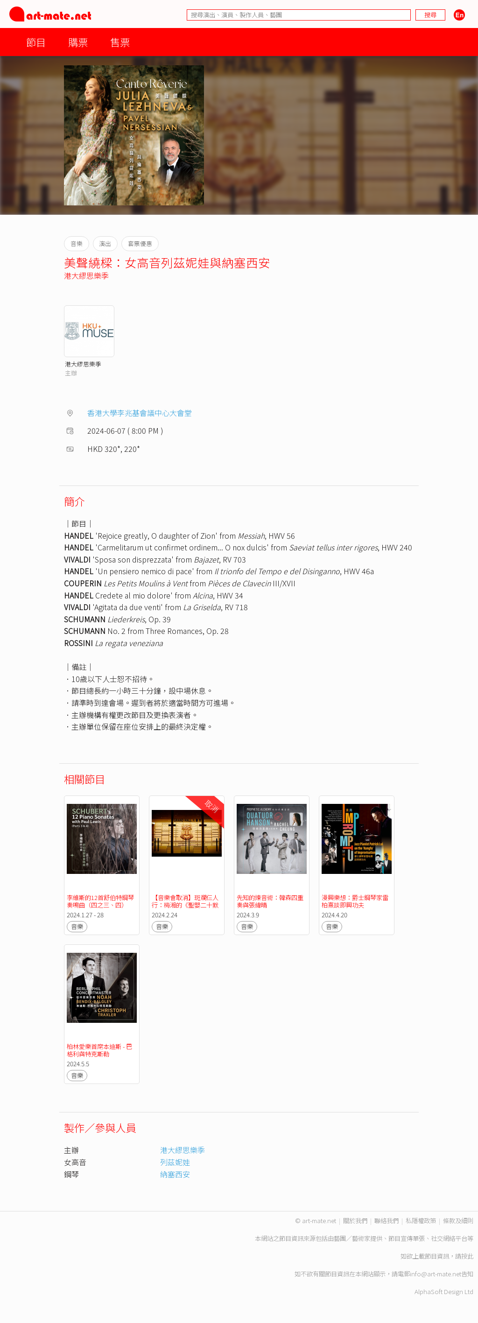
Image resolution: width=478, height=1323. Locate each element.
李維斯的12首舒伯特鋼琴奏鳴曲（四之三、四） (100, 901)
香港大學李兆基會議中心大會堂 (139, 412)
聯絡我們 (386, 1220)
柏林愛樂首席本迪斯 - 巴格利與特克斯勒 (99, 1050)
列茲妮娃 (175, 1162)
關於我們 (355, 1220)
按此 (467, 1256)
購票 (78, 42)
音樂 (77, 926)
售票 (120, 42)
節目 (36, 42)
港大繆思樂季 (86, 275)
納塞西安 (175, 1174)
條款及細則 (458, 1220)
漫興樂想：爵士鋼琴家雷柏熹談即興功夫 (355, 901)
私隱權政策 (421, 1220)
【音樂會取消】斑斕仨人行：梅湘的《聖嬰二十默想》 (185, 905)
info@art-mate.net (435, 1273)
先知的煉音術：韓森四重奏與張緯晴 (270, 901)
